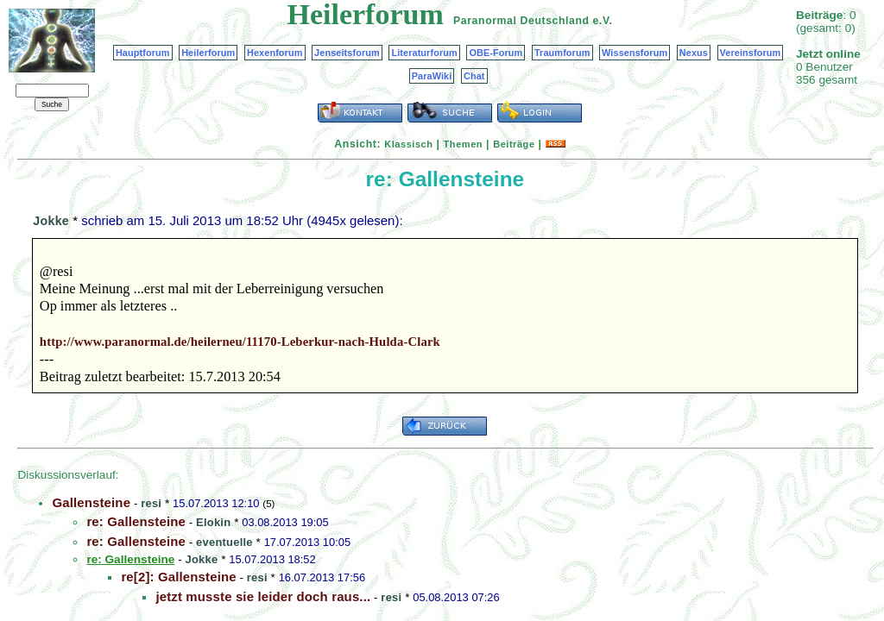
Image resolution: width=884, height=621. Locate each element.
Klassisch (408, 144)
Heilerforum (208, 52)
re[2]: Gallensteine (178, 576)
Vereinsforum (750, 52)
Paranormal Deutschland (521, 21)
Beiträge (513, 144)
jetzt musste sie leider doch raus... (262, 596)
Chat (474, 76)
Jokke (51, 221)
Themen (463, 144)
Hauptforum (143, 52)
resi (151, 503)
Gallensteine (91, 502)
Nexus (693, 52)
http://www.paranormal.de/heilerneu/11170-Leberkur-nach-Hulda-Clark (240, 341)
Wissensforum (634, 52)
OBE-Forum (495, 52)
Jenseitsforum (347, 52)
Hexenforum (275, 52)
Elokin (213, 522)
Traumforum (562, 52)
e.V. (602, 21)
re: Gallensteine (136, 521)
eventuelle (224, 542)
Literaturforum (424, 52)
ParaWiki (432, 76)
